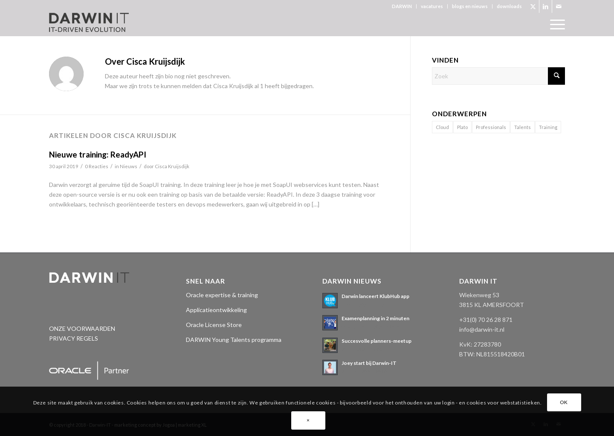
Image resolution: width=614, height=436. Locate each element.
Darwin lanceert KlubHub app (375, 296)
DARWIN (402, 6)
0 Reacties (96, 166)
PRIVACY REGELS (73, 338)
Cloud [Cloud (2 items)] (442, 127)
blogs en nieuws (470, 6)
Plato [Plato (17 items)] (462, 127)
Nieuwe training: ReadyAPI (97, 154)
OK (564, 402)
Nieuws (128, 166)
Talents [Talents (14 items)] (522, 127)
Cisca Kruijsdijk (172, 166)
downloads (509, 6)
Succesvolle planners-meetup (376, 341)
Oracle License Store (214, 324)
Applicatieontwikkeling (216, 309)
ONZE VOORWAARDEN (82, 328)
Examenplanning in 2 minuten (375, 318)
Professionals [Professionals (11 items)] (491, 127)
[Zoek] (498, 76)
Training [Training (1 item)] (548, 127)
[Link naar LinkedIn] (545, 6)
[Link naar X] (533, 6)
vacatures (432, 6)
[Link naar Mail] (558, 6)
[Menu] (554, 24)
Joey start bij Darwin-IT (369, 363)
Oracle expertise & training (222, 294)
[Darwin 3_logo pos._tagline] (89, 24)
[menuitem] (402, 6)
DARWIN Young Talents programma (233, 339)
